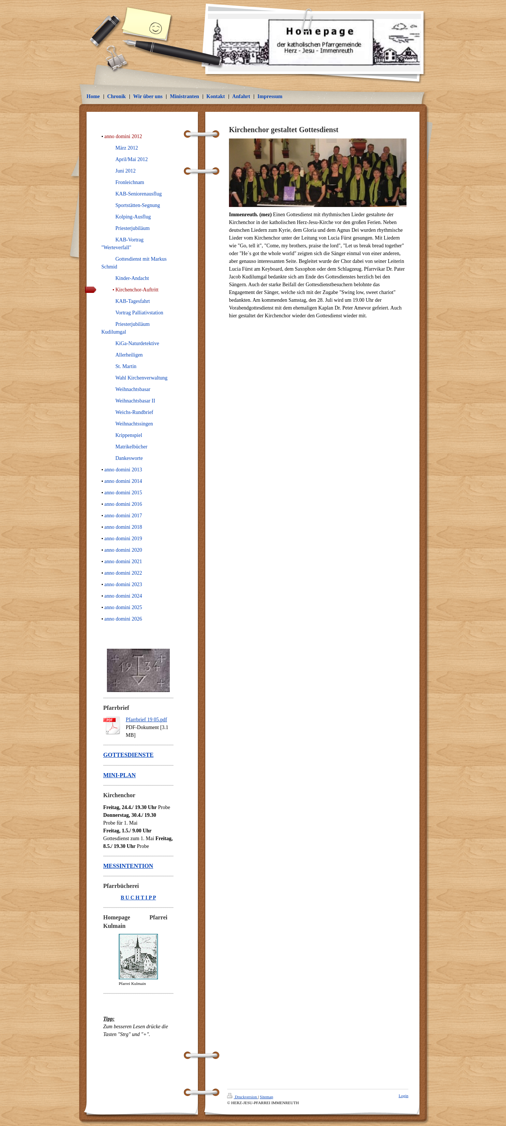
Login (403, 1095)
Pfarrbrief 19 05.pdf (146, 719)
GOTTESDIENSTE (128, 755)
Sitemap (266, 1097)
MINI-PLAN (119, 775)
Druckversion (242, 1097)
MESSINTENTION (128, 866)
